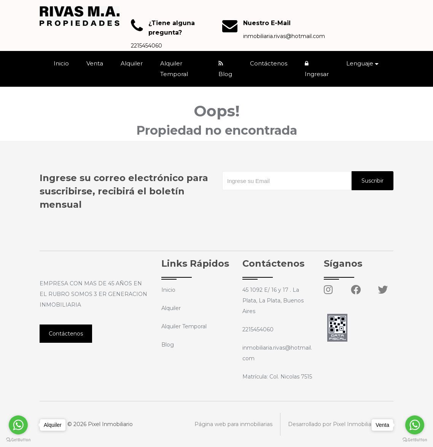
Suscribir (372, 180)
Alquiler (132, 63)
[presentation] (280, 205)
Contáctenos (268, 63)
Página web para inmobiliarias (233, 424)
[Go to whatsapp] (414, 424)
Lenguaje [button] (359, 63)
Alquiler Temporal (174, 69)
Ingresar (317, 69)
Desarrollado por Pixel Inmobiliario (333, 424)
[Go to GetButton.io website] (415, 439)
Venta (94, 63)
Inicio (61, 63)
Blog (225, 69)
